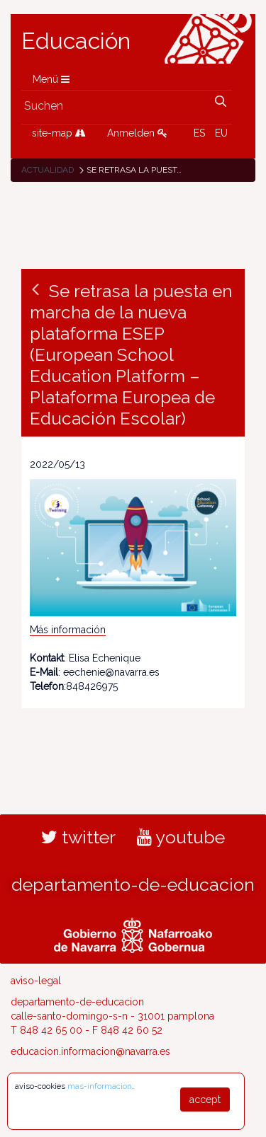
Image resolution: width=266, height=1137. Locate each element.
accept (205, 1099)
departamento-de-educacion (133, 884)
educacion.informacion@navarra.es (90, 1051)
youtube (181, 837)
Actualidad (47, 170)
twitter (78, 837)
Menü (51, 79)
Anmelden (137, 133)
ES (199, 133)
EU (221, 133)
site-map (59, 133)
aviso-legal (36, 980)
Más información (68, 629)
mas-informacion (99, 1086)
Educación (76, 41)
